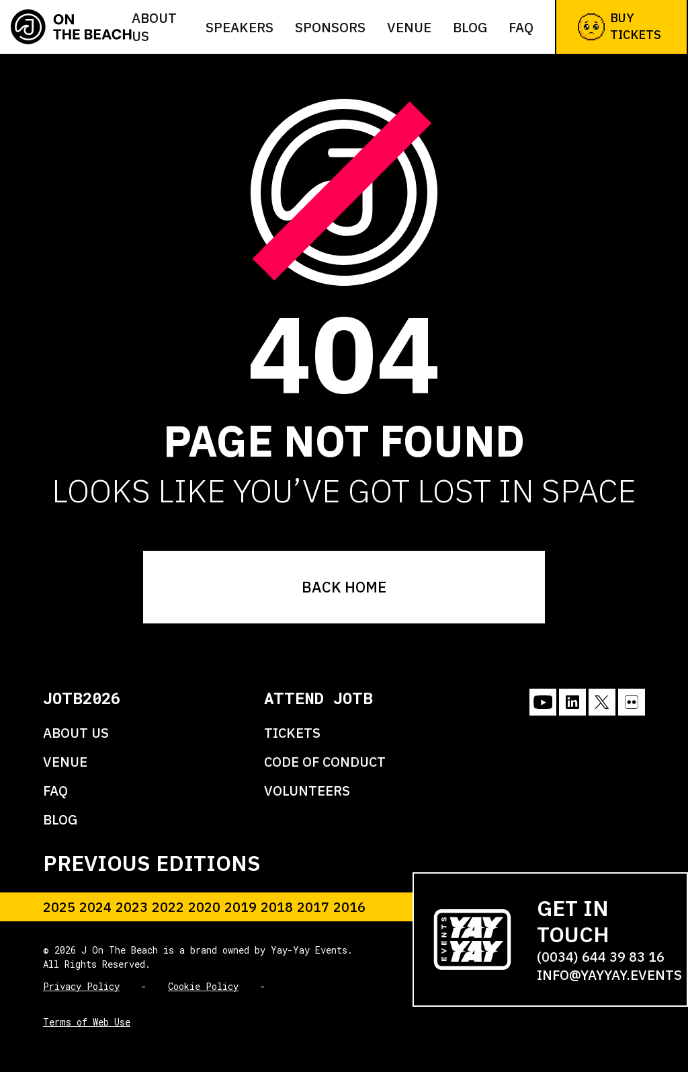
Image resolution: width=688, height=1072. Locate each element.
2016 (349, 907)
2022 (168, 907)
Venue (409, 27)
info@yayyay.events (609, 975)
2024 (95, 907)
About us (154, 27)
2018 (277, 907)
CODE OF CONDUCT (325, 762)
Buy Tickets (619, 26)
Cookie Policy (203, 986)
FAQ (521, 27)
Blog (470, 27)
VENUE (65, 762)
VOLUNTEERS (307, 790)
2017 (313, 907)
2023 (132, 907)
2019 (240, 907)
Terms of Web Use (86, 1022)
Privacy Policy (81, 986)
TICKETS (292, 733)
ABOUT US (76, 733)
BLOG (60, 819)
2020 (204, 907)
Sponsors (330, 27)
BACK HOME (344, 587)
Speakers (239, 27)
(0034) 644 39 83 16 (600, 957)
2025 (59, 907)
